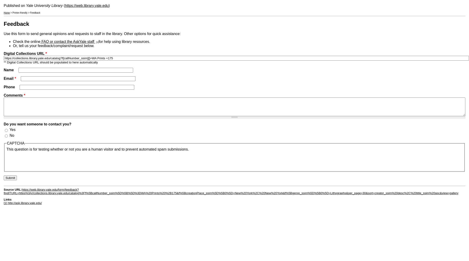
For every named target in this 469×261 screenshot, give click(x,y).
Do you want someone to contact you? (37, 128)
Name (9, 70)
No (11, 139)
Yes (12, 133)
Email (10, 78)
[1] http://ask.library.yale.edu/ (23, 206)
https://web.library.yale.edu (87, 6)
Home (7, 13)
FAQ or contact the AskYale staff (67, 42)
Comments (14, 95)
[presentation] (41, 164)
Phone (10, 87)
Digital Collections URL (25, 54)
